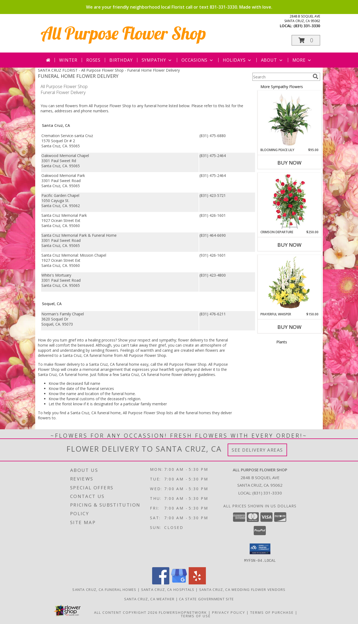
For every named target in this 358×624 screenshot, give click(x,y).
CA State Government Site (206, 598)
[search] (315, 76)
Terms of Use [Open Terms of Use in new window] (196, 615)
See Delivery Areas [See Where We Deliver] (257, 450)
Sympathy (157, 60)
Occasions (197, 60)
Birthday (121, 60)
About (272, 60)
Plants (281, 341)
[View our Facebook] (160, 582)
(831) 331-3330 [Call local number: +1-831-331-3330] (306, 25)
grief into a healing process (91, 340)
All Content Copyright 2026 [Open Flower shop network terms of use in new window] (125, 612)
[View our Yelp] (197, 582)
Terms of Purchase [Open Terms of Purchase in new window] (272, 612)
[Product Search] (281, 77)
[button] (306, 40)
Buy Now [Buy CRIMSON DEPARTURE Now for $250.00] (289, 244)
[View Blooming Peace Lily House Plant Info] (289, 119)
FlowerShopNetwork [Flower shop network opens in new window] (183, 612)
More (302, 60)
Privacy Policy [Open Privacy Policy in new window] (228, 612)
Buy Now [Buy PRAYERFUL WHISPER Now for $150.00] (289, 326)
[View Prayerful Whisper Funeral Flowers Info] (289, 283)
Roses (93, 60)
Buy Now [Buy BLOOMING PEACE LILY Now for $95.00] (289, 162)
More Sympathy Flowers (281, 86)
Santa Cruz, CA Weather (149, 598)
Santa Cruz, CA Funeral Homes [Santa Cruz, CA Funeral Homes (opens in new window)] (104, 589)
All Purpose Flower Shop (123, 33)
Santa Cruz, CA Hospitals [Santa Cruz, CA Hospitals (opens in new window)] (168, 589)
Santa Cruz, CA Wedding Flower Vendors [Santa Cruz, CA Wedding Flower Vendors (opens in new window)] (242, 589)
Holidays (237, 60)
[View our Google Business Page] (179, 582)
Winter (68, 60)
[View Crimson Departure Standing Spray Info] (289, 201)
